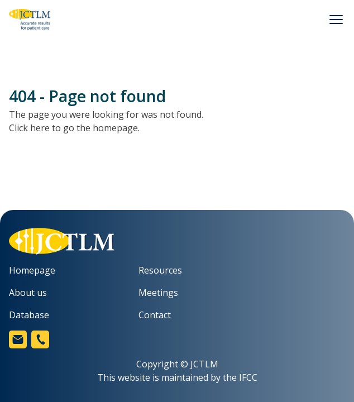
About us (28, 292)
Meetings (158, 292)
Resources (160, 270)
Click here (29, 128)
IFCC (248, 377)
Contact (154, 315)
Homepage (32, 270)
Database (29, 315)
